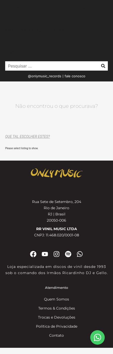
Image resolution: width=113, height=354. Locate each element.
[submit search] (103, 66)
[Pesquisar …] (50, 66)
